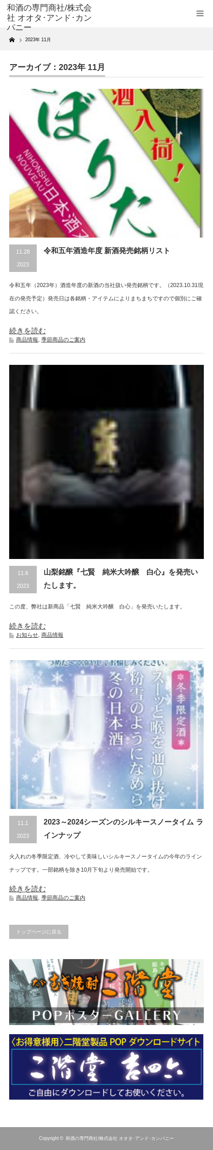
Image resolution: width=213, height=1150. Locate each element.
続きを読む (27, 331)
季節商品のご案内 (63, 339)
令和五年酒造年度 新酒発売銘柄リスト (107, 251)
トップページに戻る (39, 931)
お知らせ (27, 635)
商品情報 (27, 339)
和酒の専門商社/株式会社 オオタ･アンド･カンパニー (120, 1138)
